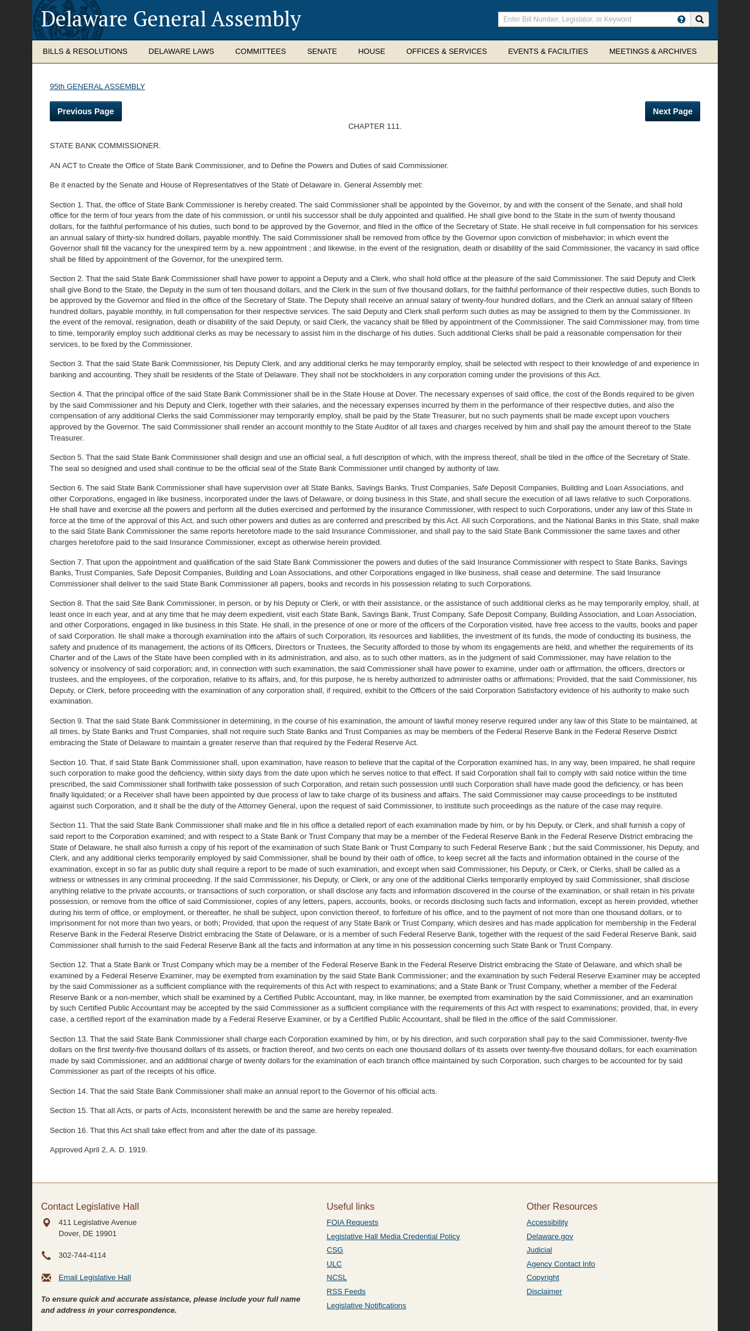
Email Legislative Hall (95, 1277)
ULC (334, 1264)
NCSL (337, 1277)
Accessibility (547, 1222)
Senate (322, 51)
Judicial (539, 1249)
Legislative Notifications (367, 1305)
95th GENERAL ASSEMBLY (97, 86)
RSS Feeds (346, 1291)
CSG (335, 1249)
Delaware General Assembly (171, 18)
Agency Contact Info (561, 1264)
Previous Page (85, 111)
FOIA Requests (353, 1222)
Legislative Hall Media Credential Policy (394, 1236)
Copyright (543, 1277)
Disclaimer (544, 1291)
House (371, 51)
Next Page (673, 111)
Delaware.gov (550, 1236)
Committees (260, 51)
